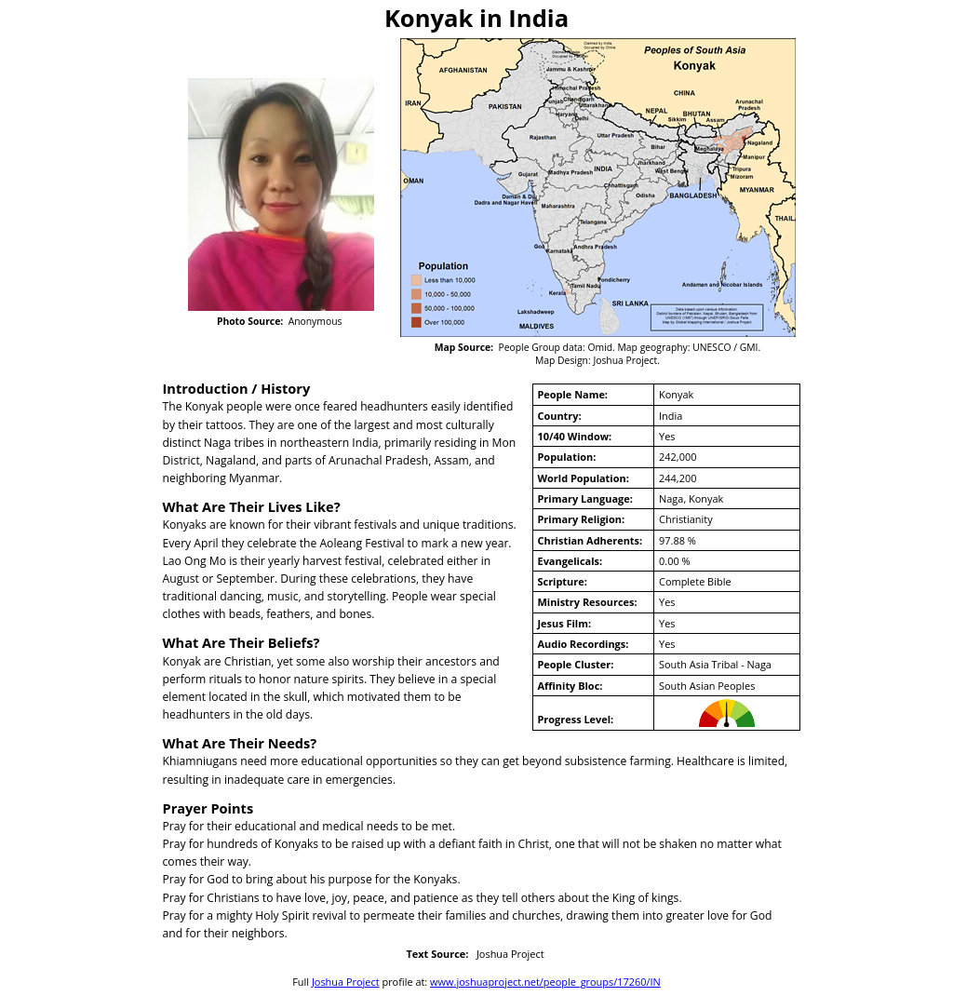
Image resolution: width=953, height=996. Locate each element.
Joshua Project (346, 982)
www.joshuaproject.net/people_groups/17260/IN (545, 982)
